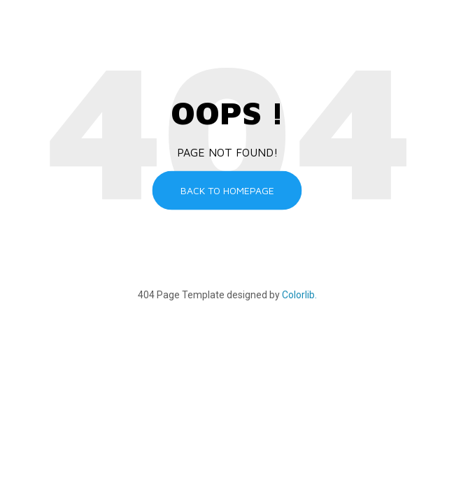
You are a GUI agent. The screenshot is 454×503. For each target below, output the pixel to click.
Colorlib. (299, 294)
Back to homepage (227, 190)
